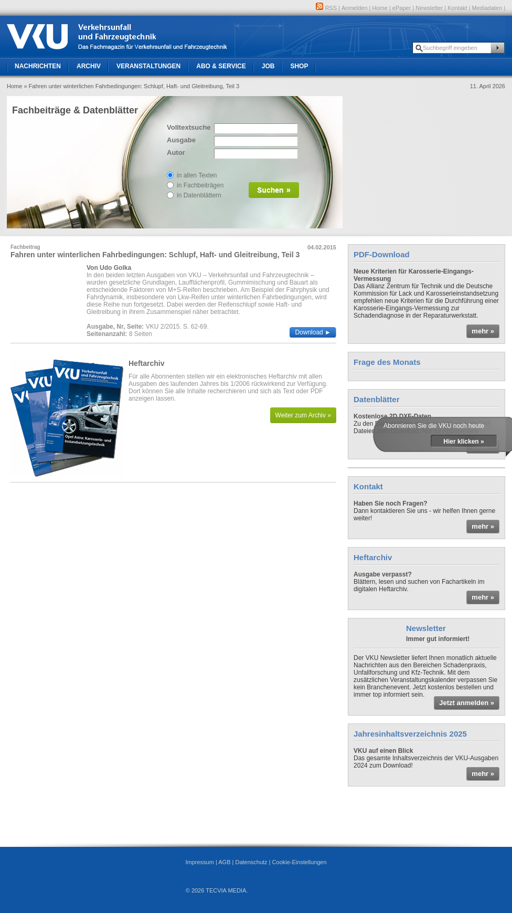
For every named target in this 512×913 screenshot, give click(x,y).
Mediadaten (487, 8)
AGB (224, 862)
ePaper (401, 8)
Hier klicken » (463, 441)
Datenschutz (251, 862)
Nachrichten (38, 66)
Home (380, 8)
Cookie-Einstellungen (299, 862)
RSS (326, 8)
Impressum (199, 862)
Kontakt (457, 8)
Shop (299, 66)
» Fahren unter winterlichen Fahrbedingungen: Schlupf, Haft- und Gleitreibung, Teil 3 (131, 86)
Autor (176, 152)
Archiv (89, 66)
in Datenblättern (199, 195)
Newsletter (429, 8)
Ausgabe (181, 140)
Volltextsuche (188, 127)
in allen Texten (197, 175)
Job (268, 66)
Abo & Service (221, 66)
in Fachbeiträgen (200, 185)
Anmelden (355, 8)
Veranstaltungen (148, 66)
